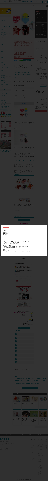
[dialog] (24, 240)
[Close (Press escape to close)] (46, 2)
